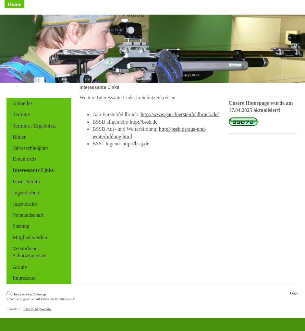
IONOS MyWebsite (37, 309)
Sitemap (40, 294)
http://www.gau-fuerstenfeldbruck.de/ (179, 114)
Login (294, 293)
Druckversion (19, 294)
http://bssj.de (135, 143)
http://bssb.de (144, 122)
